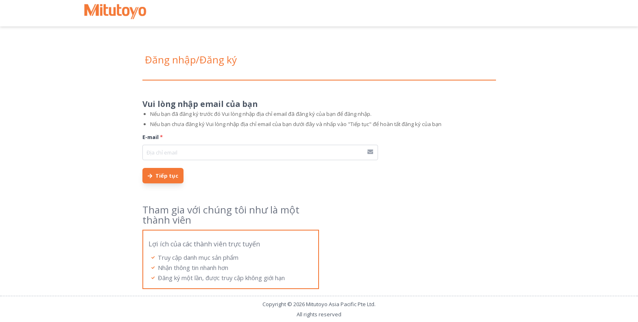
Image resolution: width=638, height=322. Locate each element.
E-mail (152, 137)
